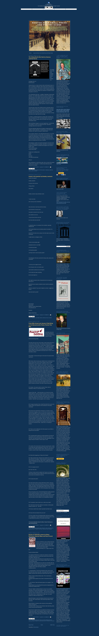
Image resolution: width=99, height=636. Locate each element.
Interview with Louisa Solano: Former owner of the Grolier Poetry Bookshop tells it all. (63, 110)
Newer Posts (31, 624)
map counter (58, 164)
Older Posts (52, 624)
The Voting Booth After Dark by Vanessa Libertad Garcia (40, 57)
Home (42, 624)
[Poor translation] (51, 7)
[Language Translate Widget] (62, 511)
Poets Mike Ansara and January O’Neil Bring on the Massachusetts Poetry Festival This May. (41, 325)
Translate (64, 512)
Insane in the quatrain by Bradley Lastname (40, 176)
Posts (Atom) (36, 627)
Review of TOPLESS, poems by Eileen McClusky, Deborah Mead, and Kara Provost (41, 535)
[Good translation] (47, 7)
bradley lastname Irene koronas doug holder (42, 317)
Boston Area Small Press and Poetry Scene (49, 24)
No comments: (46, 525)
